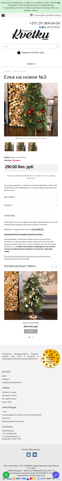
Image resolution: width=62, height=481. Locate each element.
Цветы (4, 376)
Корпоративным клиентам (13, 421)
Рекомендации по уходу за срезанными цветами (22, 415)
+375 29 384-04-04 (26, 5)
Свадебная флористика (11, 382)
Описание (9, 215)
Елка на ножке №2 (31, 323)
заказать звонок (53, 27)
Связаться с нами (9, 392)
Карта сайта (7, 402)
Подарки (5, 379)
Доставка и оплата (9, 395)
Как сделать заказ (9, 399)
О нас (4, 411)
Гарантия (6, 418)
